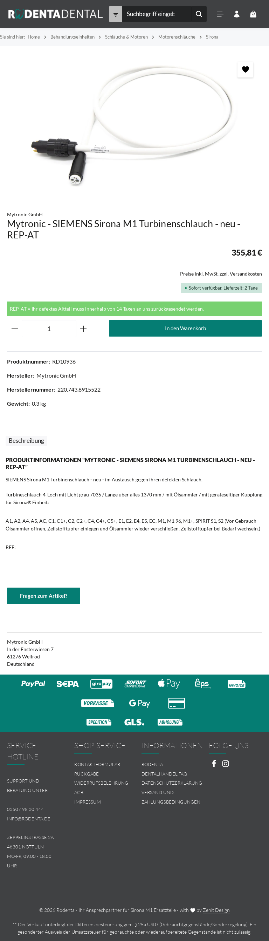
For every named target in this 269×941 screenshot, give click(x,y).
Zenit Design (216, 910)
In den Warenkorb (185, 328)
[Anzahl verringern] (14, 329)
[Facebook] (214, 766)
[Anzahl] (49, 329)
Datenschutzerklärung (172, 783)
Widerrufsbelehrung (101, 783)
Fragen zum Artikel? (43, 596)
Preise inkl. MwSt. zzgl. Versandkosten (221, 274)
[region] (134, 125)
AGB (78, 792)
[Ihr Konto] (236, 14)
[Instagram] (225, 766)
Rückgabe (86, 774)
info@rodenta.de (28, 818)
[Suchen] (198, 14)
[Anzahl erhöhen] (83, 329)
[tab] (26, 441)
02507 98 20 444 (25, 809)
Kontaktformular (97, 764)
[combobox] (157, 14)
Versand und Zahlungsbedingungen (171, 797)
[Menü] (220, 14)
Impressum (87, 802)
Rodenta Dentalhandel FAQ (164, 769)
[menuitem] (100, 764)
